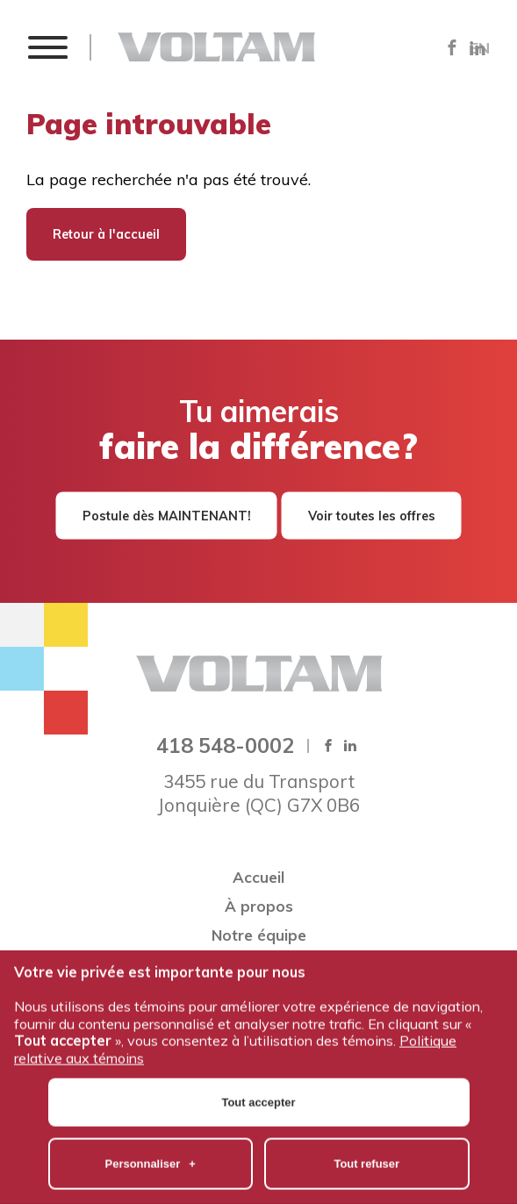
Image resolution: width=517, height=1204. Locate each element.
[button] (47, 47)
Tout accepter (259, 1049)
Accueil (258, 877)
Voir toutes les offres (371, 516)
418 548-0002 (225, 745)
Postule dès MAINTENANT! (167, 516)
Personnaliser (150, 1110)
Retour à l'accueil (106, 234)
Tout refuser (366, 1110)
